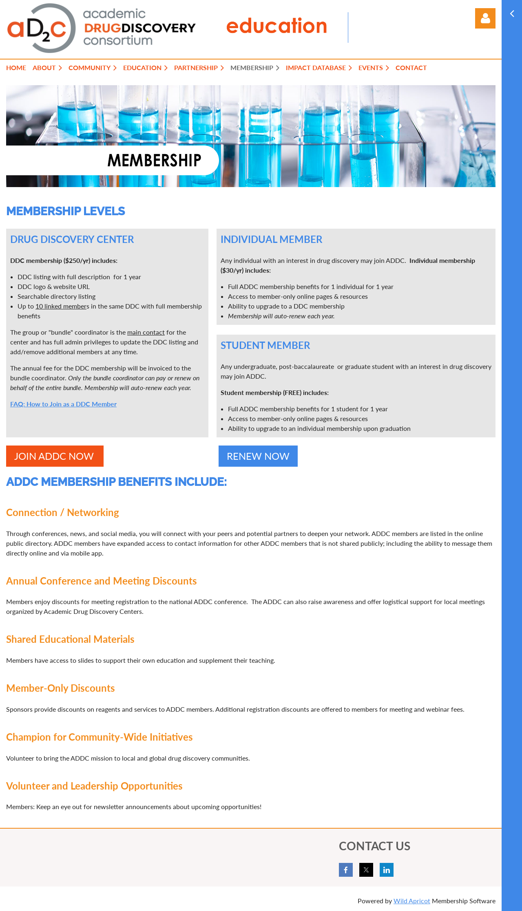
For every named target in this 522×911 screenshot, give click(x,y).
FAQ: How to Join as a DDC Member (63, 404)
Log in (485, 18)
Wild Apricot (412, 900)
